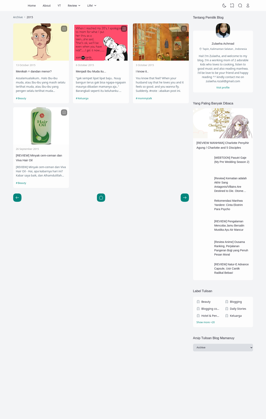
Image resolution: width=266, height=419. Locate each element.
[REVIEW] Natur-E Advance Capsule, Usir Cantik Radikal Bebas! (231, 268)
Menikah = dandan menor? (34, 71)
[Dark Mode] (224, 5)
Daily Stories (238, 309)
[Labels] (222, 322)
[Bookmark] (64, 29)
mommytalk (145, 98)
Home (32, 5)
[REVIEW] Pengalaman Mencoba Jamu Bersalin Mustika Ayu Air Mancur (229, 225)
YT (59, 5)
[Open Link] (248, 5)
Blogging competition (211, 309)
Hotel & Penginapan (211, 316)
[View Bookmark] (232, 5)
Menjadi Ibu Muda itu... (91, 71)
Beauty (22, 98)
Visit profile (222, 87)
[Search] (240, 5)
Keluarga (83, 98)
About (47, 5)
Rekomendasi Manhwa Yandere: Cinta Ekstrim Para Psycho (228, 205)
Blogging (236, 302)
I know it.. (142, 71)
